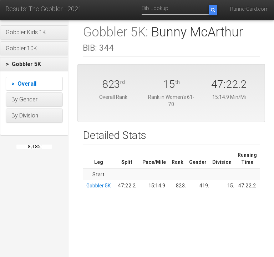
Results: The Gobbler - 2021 (43, 9)
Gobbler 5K (98, 185)
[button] (34, 32)
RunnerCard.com (249, 9)
